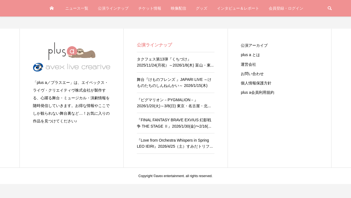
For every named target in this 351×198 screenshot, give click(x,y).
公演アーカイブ (254, 45)
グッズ (201, 8)
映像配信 (178, 8)
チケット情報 (149, 8)
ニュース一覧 (76, 8)
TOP (51, 8)
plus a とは (250, 55)
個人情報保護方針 (256, 83)
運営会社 (248, 64)
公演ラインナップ (113, 8)
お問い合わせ (252, 74)
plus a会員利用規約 (257, 92)
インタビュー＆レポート (238, 8)
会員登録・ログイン (286, 8)
